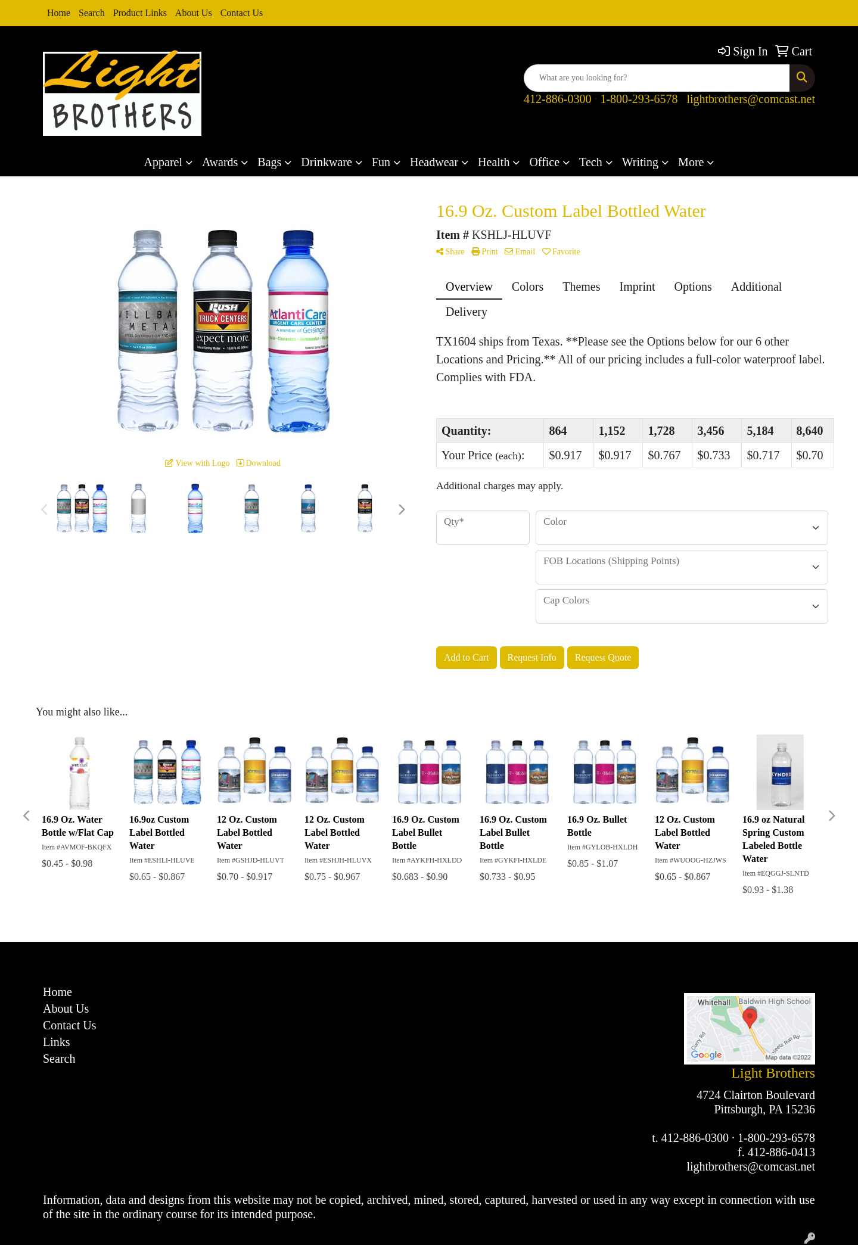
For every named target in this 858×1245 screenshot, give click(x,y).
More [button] (691, 162)
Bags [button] (269, 162)
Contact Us (241, 13)
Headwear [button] (434, 162)
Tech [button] (590, 162)
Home (58, 13)
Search (92, 13)
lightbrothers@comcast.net (750, 98)
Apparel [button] (163, 162)
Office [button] (544, 162)
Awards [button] (220, 162)
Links (56, 1041)
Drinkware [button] (326, 162)
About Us (193, 13)
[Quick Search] (657, 78)
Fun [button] (381, 162)
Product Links (140, 13)
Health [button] (493, 162)
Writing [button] (640, 162)
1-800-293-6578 (638, 98)
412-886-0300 (557, 98)
